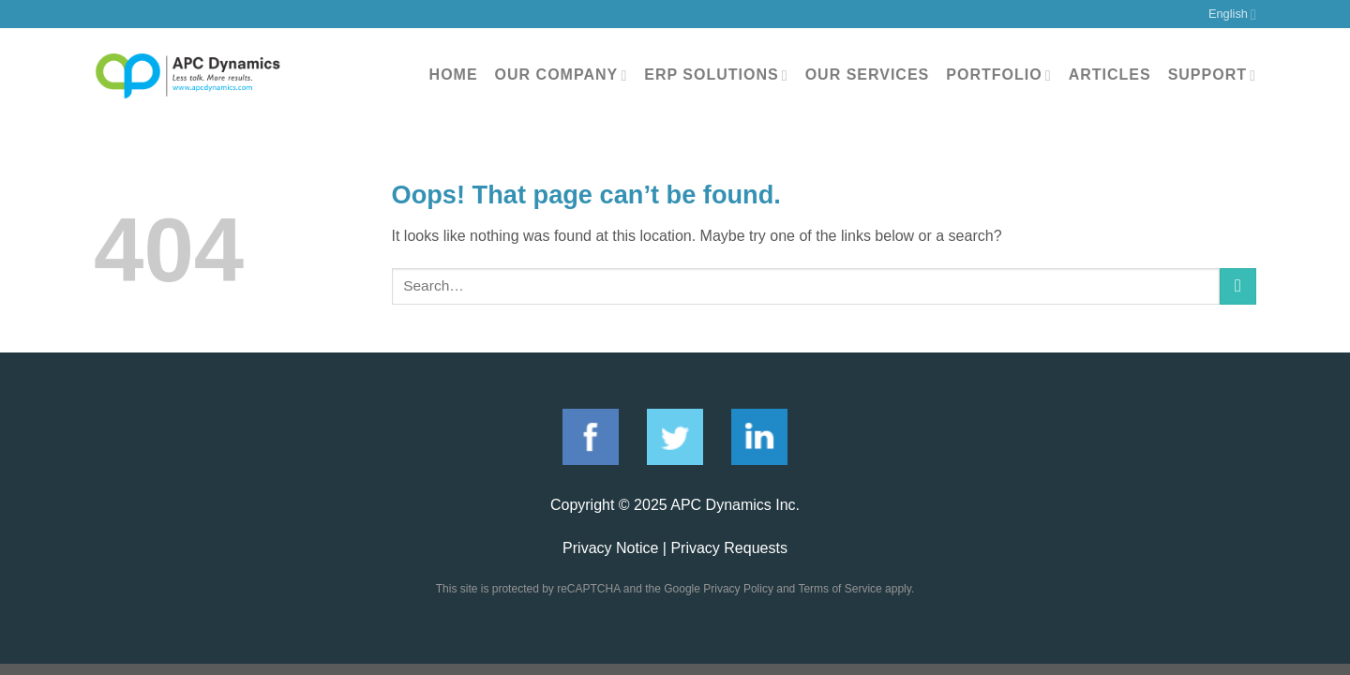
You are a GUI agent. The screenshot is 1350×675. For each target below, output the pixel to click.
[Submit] (1238, 286)
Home (453, 74)
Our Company (561, 75)
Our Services (867, 74)
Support (1212, 75)
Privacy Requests (729, 548)
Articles (1110, 74)
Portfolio (998, 75)
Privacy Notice (610, 548)
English (1232, 14)
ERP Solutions (716, 75)
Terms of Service (839, 588)
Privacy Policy (738, 588)
